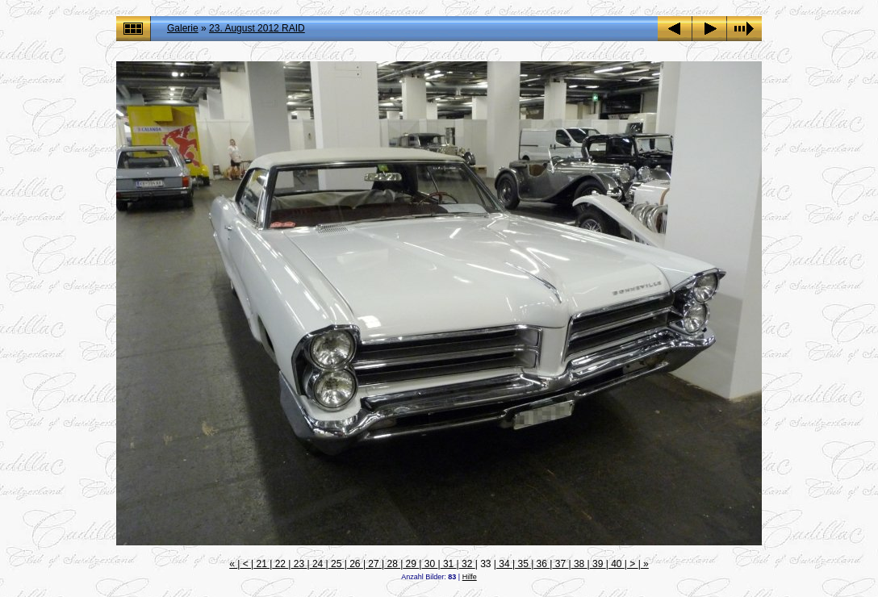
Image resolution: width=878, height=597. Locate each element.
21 (261, 564)
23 (299, 564)
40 (616, 564)
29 (411, 564)
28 (392, 564)
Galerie (183, 28)
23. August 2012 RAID (257, 28)
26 (355, 564)
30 (429, 564)
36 (541, 564)
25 (336, 564)
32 (467, 564)
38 (579, 564)
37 (560, 564)
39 (598, 564)
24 (318, 564)
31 (449, 564)
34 (504, 564)
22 (280, 564)
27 (374, 564)
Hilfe (469, 577)
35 (523, 564)
